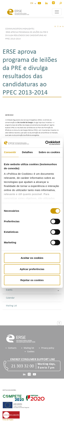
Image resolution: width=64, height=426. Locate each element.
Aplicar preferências (32, 269)
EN (32, 3)
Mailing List (11, 306)
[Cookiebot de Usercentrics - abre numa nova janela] (45, 143)
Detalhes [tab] (27, 152)
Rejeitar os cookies (32, 280)
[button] (60, 2)
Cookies (30, 351)
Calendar (10, 298)
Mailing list (29, 348)
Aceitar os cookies (32, 257)
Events (32, 290)
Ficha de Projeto (8, 420)
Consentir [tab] (10, 152)
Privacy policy (47, 348)
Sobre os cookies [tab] (49, 152)
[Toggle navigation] (57, 11)
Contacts (12, 348)
